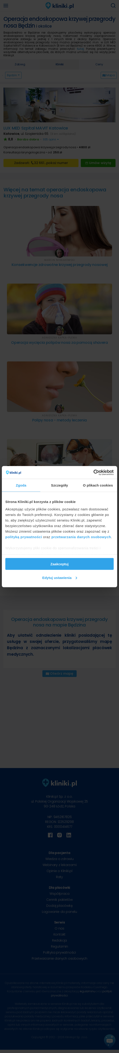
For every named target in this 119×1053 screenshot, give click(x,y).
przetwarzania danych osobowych (81, 537)
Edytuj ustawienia (59, 577)
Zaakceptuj (59, 564)
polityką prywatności (23, 537)
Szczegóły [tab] (59, 485)
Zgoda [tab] (21, 485)
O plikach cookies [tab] (98, 485)
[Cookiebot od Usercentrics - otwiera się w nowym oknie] (93, 472)
